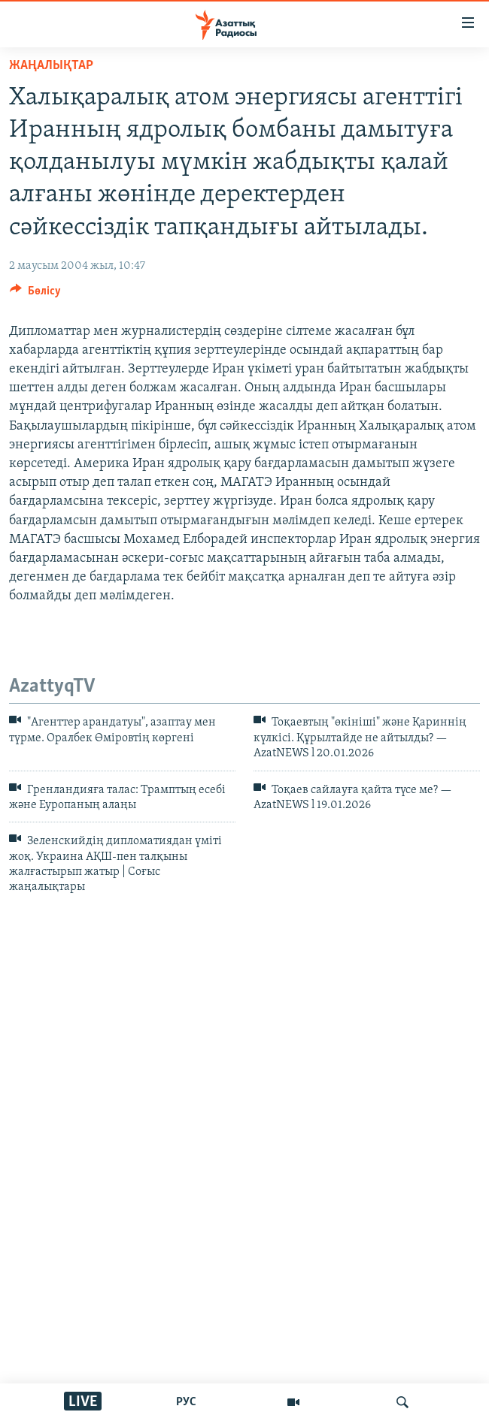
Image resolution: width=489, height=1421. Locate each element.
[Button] (35, 294)
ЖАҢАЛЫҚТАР (51, 66)
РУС (186, 1402)
